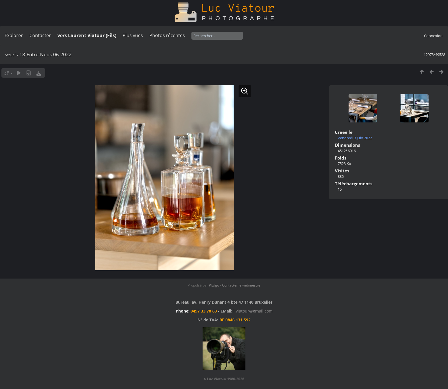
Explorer (14, 35)
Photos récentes (167, 35)
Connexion (433, 35)
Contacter (40, 35)
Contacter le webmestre (241, 285)
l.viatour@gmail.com (253, 311)
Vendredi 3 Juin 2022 (355, 137)
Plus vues (133, 35)
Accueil (10, 54)
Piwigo (214, 285)
